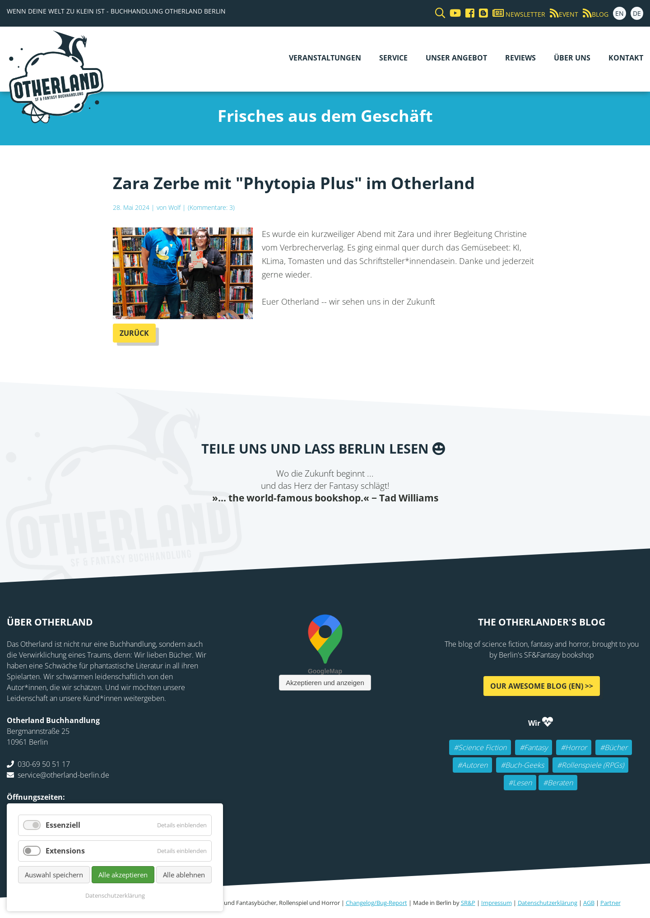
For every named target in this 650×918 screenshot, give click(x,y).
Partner (610, 903)
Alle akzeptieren (123, 874)
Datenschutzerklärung (547, 903)
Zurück (134, 333)
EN (619, 13)
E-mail (307, 522)
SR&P (468, 903)
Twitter (289, 522)
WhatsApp (343, 522)
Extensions (65, 851)
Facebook (271, 522)
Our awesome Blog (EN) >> (541, 686)
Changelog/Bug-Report (376, 903)
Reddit (325, 522)
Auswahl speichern (54, 874)
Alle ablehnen (184, 874)
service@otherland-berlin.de (63, 775)
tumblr (361, 522)
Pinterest (379, 522)
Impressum (496, 903)
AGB (588, 903)
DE (637, 13)
